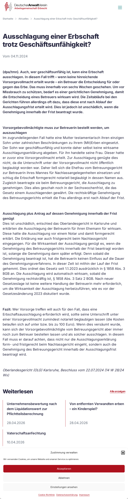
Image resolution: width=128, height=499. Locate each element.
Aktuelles (23, 18)
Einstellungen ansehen (64, 487)
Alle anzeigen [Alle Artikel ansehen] (117, 391)
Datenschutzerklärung (67, 494)
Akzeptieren (64, 468)
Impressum (84, 494)
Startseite (8, 18)
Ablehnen (64, 477)
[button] (123, 452)
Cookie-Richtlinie (46, 494)
